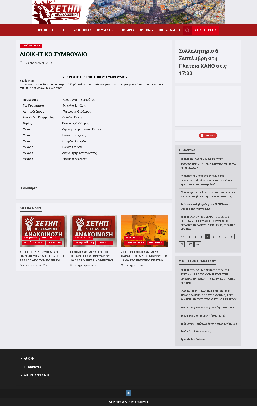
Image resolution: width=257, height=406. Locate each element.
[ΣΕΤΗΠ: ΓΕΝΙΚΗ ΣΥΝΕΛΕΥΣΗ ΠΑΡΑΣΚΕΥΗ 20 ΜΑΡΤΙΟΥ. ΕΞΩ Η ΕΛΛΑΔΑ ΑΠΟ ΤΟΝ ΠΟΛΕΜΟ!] (43, 231)
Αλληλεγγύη (30, 237)
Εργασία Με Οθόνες (193, 339)
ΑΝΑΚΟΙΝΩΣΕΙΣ (83, 30)
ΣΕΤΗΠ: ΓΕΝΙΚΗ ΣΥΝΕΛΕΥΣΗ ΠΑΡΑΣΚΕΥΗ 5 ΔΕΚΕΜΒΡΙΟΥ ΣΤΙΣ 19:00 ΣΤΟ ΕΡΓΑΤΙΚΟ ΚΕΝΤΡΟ (144, 256)
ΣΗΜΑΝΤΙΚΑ (54, 242)
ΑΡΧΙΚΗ (42, 30)
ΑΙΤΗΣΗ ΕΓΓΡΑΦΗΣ (36, 375)
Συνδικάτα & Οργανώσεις (196, 331)
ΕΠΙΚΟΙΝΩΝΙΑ (126, 30)
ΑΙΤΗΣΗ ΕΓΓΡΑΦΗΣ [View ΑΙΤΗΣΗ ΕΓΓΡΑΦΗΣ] (200, 30)
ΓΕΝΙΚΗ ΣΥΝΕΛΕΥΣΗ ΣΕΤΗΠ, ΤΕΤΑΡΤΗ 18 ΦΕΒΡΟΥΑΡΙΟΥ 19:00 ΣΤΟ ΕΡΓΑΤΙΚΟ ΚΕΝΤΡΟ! (91, 256)
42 (190, 244)
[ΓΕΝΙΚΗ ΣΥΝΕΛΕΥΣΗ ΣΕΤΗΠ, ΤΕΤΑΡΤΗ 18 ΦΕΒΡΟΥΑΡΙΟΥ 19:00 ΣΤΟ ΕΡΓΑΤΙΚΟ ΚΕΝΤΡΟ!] (93, 231)
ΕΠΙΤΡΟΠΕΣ (59, 30)
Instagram (167, 30)
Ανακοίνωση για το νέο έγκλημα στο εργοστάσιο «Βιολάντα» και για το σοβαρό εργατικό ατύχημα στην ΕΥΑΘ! (206, 180)
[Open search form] (179, 30)
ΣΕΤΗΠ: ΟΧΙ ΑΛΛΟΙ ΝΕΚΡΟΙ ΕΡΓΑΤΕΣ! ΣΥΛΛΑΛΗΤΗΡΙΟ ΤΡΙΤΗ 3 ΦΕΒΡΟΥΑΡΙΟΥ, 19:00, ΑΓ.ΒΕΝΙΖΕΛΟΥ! (208, 163)
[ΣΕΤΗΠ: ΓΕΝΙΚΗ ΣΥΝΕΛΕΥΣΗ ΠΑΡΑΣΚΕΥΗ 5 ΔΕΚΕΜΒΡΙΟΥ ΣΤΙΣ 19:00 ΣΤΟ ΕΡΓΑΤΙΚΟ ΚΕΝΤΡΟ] (144, 231)
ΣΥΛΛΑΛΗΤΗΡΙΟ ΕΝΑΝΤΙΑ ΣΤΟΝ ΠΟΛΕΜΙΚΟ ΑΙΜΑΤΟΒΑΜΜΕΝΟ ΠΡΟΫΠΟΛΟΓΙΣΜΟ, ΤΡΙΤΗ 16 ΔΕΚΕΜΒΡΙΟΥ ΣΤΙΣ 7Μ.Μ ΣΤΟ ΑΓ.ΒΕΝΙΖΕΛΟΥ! (209, 295)
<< (182, 236)
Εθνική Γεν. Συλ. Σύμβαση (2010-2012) (203, 315)
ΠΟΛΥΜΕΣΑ (103, 30)
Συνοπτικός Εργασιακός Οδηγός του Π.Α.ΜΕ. (208, 307)
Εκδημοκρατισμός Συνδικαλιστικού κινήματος (209, 323)
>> (197, 244)
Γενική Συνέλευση (30, 45)
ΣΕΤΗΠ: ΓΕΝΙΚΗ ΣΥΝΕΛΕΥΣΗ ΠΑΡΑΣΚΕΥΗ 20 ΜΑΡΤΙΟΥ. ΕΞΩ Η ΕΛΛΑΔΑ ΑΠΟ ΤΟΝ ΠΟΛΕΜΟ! (42, 256)
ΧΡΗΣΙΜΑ (145, 30)
